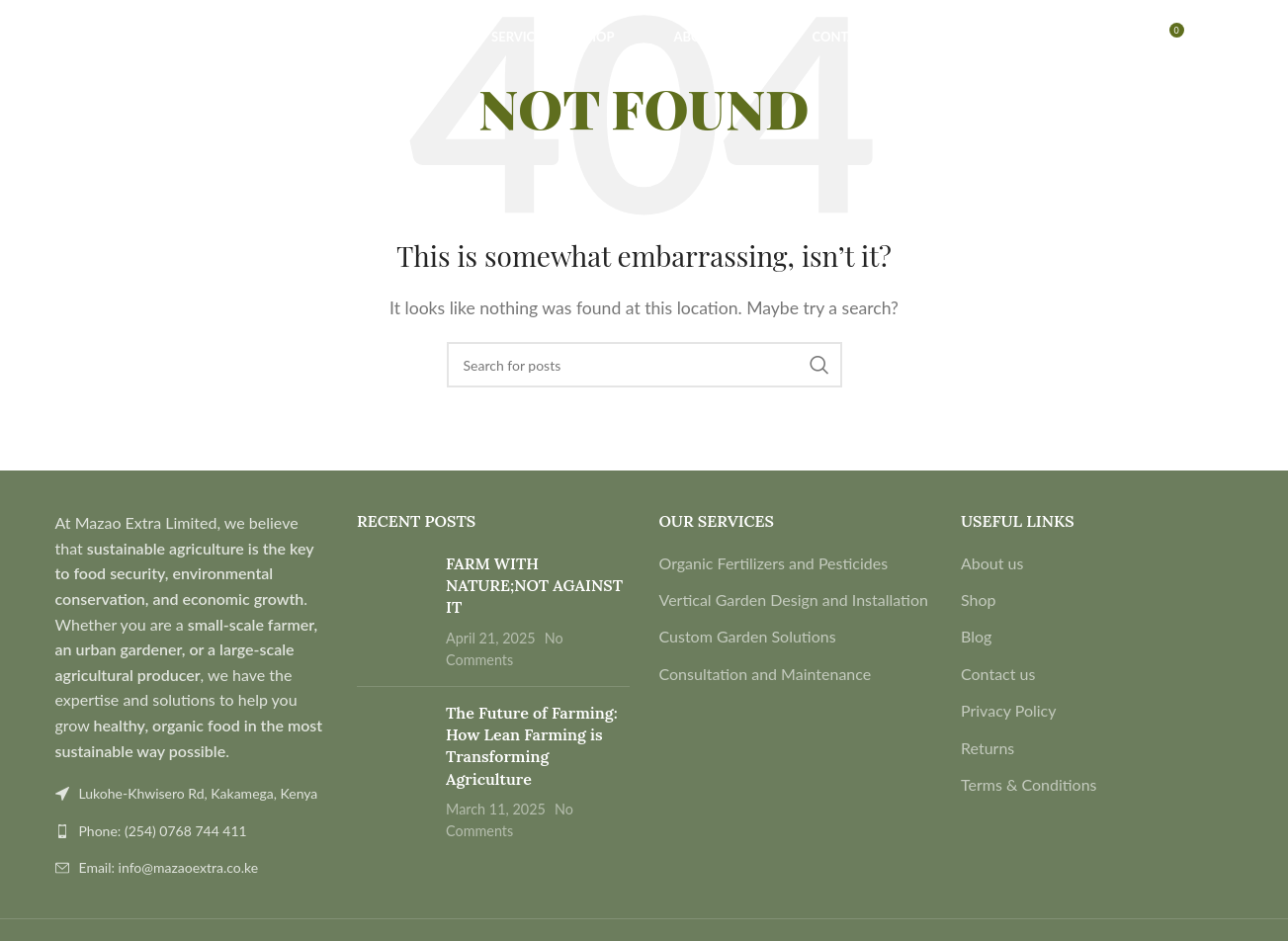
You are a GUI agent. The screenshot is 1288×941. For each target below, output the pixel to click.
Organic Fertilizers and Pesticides (774, 563)
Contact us (998, 673)
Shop (978, 599)
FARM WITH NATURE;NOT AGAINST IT (534, 586)
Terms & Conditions (1029, 784)
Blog (976, 636)
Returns (987, 747)
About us (992, 563)
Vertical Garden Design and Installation (793, 599)
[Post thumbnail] (394, 612)
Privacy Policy (1009, 710)
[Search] (57, 52)
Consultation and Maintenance (765, 673)
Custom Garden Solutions (747, 636)
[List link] (191, 831)
